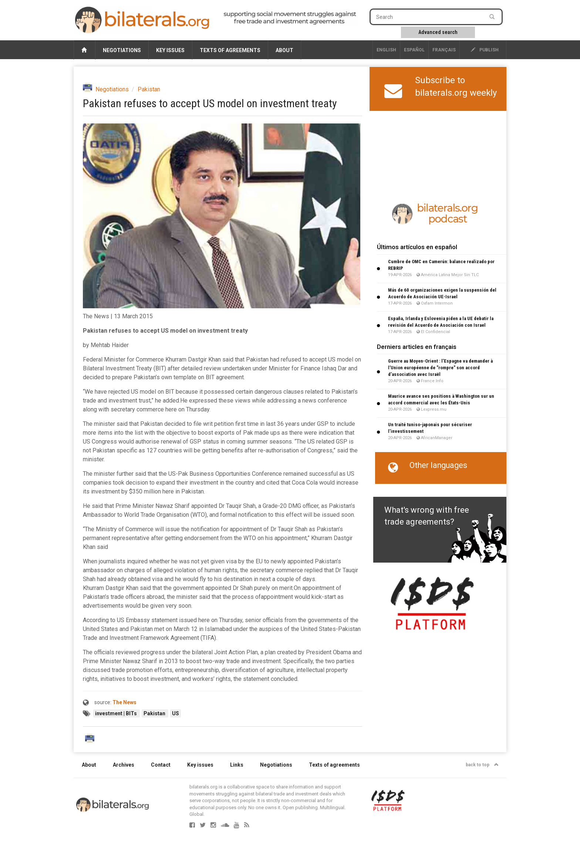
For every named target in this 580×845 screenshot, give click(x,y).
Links (236, 765)
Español (414, 49)
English (386, 49)
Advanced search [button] (438, 32)
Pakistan (149, 89)
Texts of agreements (230, 50)
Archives (123, 765)
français (444, 49)
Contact (161, 765)
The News (124, 702)
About (284, 50)
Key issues (170, 50)
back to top (482, 764)
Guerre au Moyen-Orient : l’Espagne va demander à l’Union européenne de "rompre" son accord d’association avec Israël (440, 367)
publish (485, 49)
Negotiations (122, 50)
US (175, 713)
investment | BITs (116, 713)
